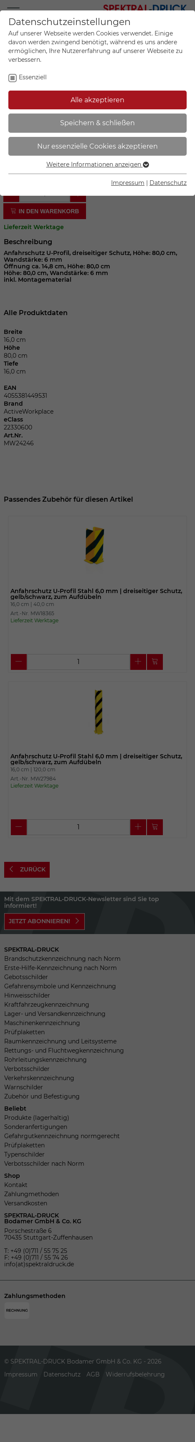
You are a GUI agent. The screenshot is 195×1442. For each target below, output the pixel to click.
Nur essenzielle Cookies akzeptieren (97, 146)
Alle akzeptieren (97, 100)
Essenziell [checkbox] (33, 77)
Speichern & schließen (97, 123)
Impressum (127, 183)
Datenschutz (168, 183)
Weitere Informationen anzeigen (97, 164)
